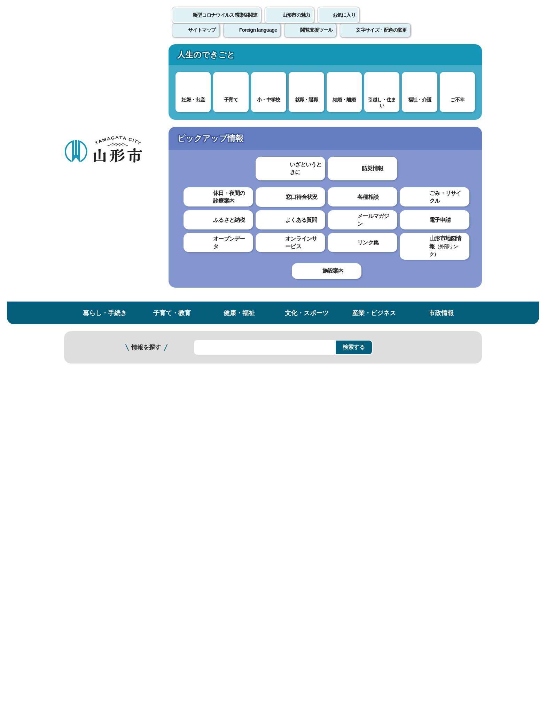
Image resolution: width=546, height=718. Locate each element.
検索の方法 (405, 91)
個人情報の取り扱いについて (193, 556)
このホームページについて (102, 556)
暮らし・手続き (105, 57)
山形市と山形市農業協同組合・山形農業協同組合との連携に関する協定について (101, 305)
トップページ (117, 117)
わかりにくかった (241, 370)
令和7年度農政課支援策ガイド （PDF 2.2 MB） (222, 276)
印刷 (400, 201)
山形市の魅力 (296, 22)
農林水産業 (195, 117)
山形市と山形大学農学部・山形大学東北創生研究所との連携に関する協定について (101, 250)
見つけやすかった (185, 394)
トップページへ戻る (458, 534)
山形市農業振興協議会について (101, 278)
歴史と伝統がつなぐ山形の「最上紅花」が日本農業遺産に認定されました (101, 219)
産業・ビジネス (374, 57)
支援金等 (86, 357)
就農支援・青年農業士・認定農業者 (101, 389)
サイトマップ (348, 556)
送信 (314, 409)
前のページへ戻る (400, 534)
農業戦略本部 (90, 420)
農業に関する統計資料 (99, 330)
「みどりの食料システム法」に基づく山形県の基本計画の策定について (101, 191)
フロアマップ (88, 660)
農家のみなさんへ (95, 343)
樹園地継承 (88, 406)
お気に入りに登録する (451, 133)
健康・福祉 (239, 57)
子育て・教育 (172, 57)
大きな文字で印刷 (450, 200)
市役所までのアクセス (148, 660)
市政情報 (441, 57)
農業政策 (224, 117)
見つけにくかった (241, 394)
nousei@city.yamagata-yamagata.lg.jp (209, 503)
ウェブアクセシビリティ (280, 556)
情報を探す (146, 91)
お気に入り (344, 22)
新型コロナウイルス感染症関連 (225, 22)
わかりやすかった (185, 370)
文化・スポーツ (307, 57)
